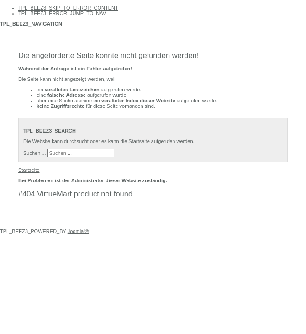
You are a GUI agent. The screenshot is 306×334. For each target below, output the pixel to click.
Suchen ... (34, 153)
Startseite (28, 170)
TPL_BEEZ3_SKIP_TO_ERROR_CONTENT (68, 8)
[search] (80, 153)
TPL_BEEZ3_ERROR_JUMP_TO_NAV (62, 13)
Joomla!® (78, 231)
